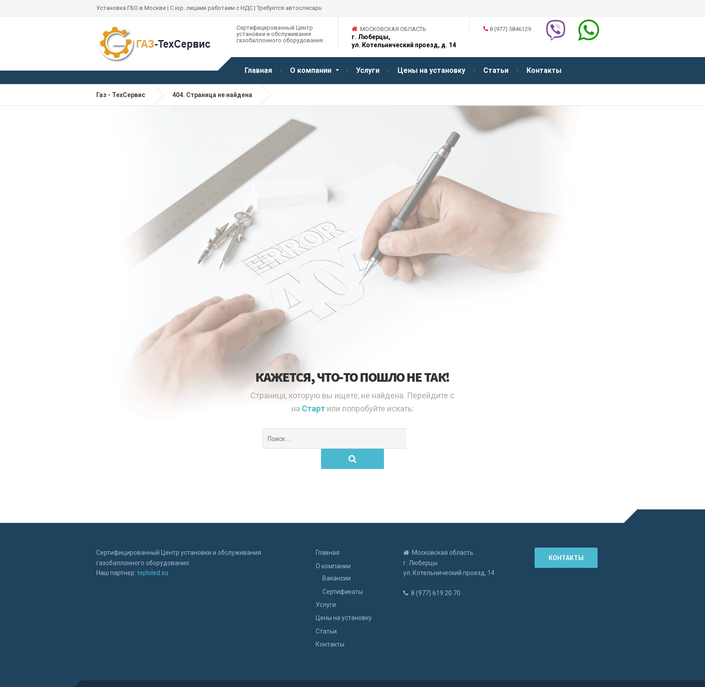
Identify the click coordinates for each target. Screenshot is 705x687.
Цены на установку (431, 70)
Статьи (496, 70)
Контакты (544, 70)
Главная (258, 70)
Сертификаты (342, 571)
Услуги (367, 70)
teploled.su (152, 552)
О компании (310, 70)
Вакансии (336, 558)
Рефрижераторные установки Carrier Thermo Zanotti (179, 673)
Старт (314, 408)
